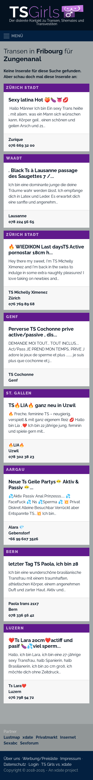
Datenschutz (15, 764)
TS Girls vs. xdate (56, 764)
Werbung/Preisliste (40, 758)
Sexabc (10, 743)
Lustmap (12, 737)
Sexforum (29, 743)
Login (34, 764)
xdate (28, 737)
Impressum (70, 758)
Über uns (12, 758)
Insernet (68, 737)
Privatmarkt (46, 737)
